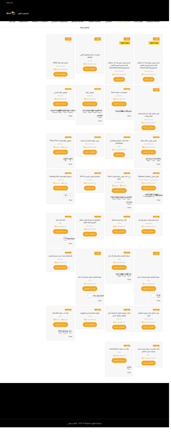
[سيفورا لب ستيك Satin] (119, 91)
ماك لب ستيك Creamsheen (119, 364)
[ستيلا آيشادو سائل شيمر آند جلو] (149, 272)
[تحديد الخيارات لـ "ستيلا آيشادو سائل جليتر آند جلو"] (119, 280)
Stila (149, 292)
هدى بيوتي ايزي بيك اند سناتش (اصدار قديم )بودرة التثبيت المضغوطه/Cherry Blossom (119, 65)
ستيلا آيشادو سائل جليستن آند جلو (89, 288)
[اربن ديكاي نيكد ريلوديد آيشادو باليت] (149, 323)
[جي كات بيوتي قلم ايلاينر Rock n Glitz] (119, 180)
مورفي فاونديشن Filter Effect (60, 145)
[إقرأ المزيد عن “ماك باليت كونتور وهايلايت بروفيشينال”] (119, 158)
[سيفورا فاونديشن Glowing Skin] (60, 180)
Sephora (119, 98)
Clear (129, 119)
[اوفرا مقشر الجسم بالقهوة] (89, 323)
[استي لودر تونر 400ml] (60, 47)
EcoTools (89, 234)
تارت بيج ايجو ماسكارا (119, 229)
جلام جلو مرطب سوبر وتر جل (149, 229)
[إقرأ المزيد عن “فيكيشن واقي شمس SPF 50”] (90, 195)
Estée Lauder (60, 65)
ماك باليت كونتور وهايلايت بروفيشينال (119, 145)
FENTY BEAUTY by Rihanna (149, 187)
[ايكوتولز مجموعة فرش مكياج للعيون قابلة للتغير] (89, 225)
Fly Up (89, 60)
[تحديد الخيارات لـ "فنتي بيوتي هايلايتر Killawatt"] (148, 195)
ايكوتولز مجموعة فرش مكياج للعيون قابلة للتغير (89, 230)
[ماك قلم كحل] (60, 225)
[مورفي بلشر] (89, 91)
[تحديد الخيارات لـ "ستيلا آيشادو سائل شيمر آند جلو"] (148, 300)
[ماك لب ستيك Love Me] (60, 323)
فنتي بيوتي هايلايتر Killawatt (149, 184)
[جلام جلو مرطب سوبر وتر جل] (149, 225)
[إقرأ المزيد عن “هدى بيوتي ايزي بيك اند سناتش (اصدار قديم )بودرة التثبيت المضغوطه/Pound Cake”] (149, 81)
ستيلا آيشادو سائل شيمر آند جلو (149, 288)
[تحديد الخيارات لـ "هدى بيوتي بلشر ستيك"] (148, 155)
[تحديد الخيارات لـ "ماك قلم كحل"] (60, 240)
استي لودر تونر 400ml (60, 61)
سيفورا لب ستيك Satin (119, 95)
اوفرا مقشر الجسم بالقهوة (89, 326)
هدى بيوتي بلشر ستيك (149, 143)
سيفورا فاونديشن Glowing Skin (60, 185)
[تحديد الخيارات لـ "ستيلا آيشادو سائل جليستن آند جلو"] (89, 300)
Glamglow (149, 232)
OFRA (90, 330)
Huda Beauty (149, 72)
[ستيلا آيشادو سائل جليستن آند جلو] (89, 272)
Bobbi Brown (89, 147)
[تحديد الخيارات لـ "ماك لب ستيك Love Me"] (60, 338)
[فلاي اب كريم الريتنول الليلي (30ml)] (89, 44)
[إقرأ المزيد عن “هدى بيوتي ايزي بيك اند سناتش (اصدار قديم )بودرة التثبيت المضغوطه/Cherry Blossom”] (119, 81)
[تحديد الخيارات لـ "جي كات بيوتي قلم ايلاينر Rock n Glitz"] (119, 198)
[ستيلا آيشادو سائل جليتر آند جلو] (119, 262)
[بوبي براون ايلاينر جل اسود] (89, 140)
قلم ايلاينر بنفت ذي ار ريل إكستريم (60, 268)
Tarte (119, 232)
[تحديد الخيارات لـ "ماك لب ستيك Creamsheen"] (119, 376)
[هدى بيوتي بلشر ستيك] (149, 140)
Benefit (60, 272)
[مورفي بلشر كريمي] (60, 91)
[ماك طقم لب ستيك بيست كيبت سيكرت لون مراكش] (149, 360)
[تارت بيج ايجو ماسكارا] (119, 225)
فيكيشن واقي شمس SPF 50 (89, 184)
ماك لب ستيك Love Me (60, 326)
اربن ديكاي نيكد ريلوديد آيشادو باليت (149, 328)
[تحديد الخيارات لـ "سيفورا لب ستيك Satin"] (119, 106)
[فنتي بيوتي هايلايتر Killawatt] (149, 180)
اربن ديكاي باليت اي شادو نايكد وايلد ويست (149, 117)
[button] (90, 68)
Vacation (89, 187)
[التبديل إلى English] (11, 2)
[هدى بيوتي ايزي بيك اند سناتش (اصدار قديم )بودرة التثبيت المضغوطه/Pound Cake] (149, 47)
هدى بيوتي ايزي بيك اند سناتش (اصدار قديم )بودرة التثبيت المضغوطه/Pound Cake (149, 65)
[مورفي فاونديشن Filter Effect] (60, 140)
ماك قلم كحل (60, 229)
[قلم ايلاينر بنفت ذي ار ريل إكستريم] (60, 262)
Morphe (90, 98)
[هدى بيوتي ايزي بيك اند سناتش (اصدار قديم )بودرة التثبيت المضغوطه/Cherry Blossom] (119, 47)
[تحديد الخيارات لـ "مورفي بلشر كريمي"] (60, 106)
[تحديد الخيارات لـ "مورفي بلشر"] (89, 106)
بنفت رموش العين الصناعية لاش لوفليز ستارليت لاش (119, 328)
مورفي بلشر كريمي (60, 95)
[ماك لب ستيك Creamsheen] (119, 360)
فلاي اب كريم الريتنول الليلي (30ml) (89, 55)
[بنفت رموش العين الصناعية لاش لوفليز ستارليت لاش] (119, 323)
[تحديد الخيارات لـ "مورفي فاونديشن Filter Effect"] (60, 158)
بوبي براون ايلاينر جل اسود (90, 143)
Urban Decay (149, 121)
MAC (119, 149)
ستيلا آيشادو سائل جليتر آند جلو (119, 268)
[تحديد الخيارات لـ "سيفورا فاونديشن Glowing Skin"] (60, 198)
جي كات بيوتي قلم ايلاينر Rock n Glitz (119, 185)
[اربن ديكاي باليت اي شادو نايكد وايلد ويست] (149, 101)
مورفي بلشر (89, 95)
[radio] (129, 114)
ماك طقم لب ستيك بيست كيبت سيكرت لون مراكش (149, 366)
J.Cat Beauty (119, 189)
